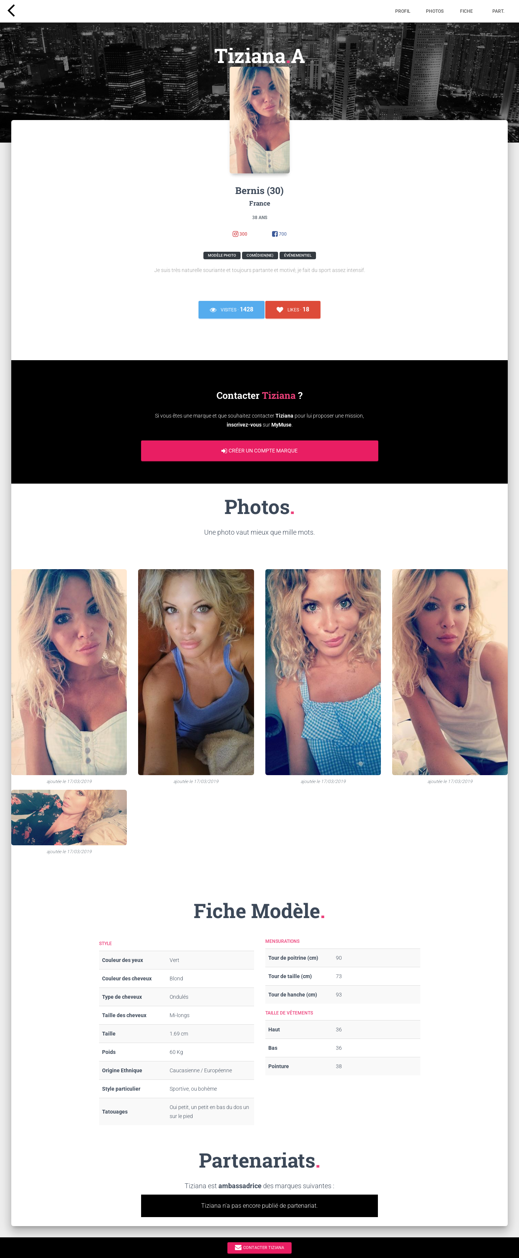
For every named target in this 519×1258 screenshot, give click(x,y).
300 (240, 234)
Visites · (231, 310)
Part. (498, 11)
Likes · (293, 310)
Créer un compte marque (259, 451)
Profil (402, 11)
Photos (435, 11)
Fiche (466, 11)
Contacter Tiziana (259, 1247)
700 (279, 234)
